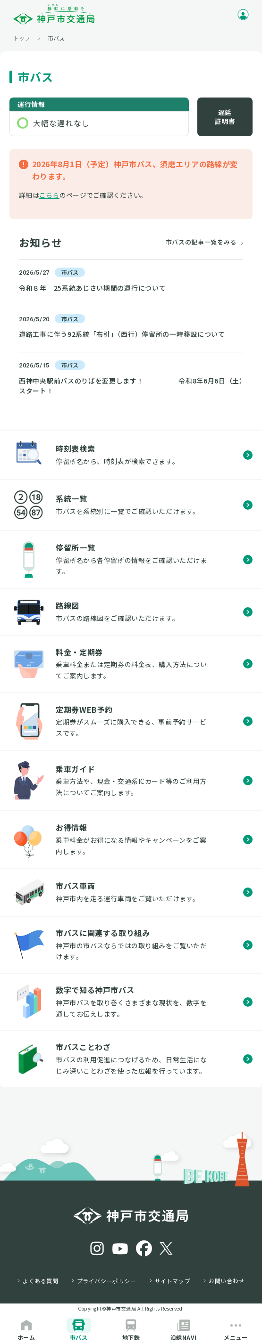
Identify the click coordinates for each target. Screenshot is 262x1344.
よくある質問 (41, 1281)
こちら (49, 195)
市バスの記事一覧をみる (201, 241)
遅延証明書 (224, 116)
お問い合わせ (227, 1281)
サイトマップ (173, 1281)
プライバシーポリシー (106, 1281)
